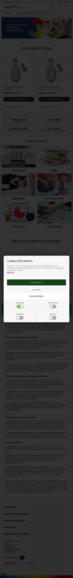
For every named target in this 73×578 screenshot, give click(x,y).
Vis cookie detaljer (37, 296)
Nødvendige (20, 305)
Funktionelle (20, 316)
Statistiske (52, 316)
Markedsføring (52, 305)
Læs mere (10, 272)
